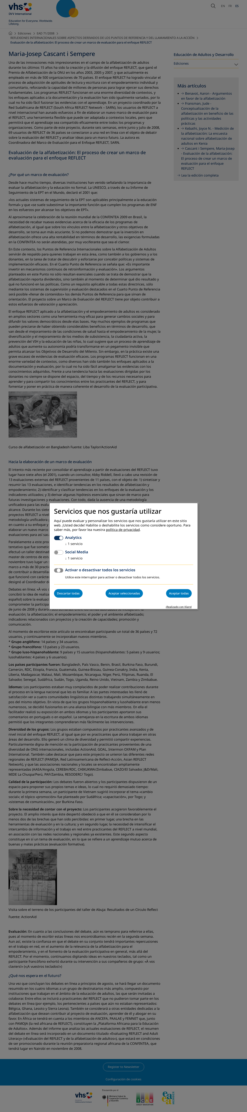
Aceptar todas (179, 593)
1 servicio (74, 543)
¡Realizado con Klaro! (179, 607)
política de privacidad (123, 529)
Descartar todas (68, 593)
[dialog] (123, 556)
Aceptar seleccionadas (124, 593)
